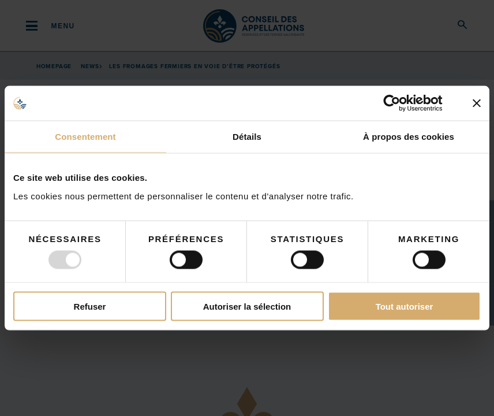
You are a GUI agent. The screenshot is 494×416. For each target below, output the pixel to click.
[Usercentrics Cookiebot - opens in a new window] (400, 103)
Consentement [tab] (85, 137)
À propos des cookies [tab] (408, 137)
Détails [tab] (247, 137)
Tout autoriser (404, 306)
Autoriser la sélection (247, 306)
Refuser (90, 306)
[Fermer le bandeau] (477, 103)
